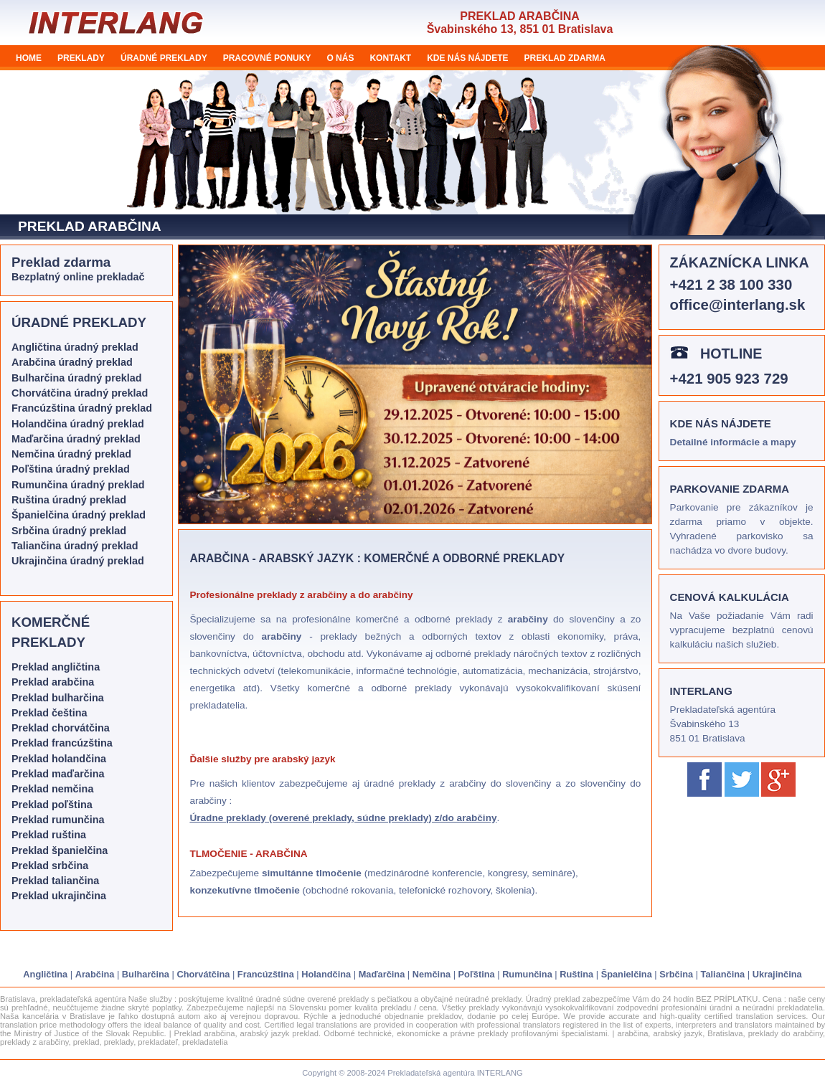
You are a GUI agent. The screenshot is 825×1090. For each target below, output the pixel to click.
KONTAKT (390, 58)
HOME (29, 58)
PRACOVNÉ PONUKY (267, 58)
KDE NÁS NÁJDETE (467, 58)
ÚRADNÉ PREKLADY (164, 58)
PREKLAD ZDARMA (564, 58)
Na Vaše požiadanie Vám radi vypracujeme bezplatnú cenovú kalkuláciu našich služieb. (742, 630)
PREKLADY (81, 58)
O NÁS (340, 58)
